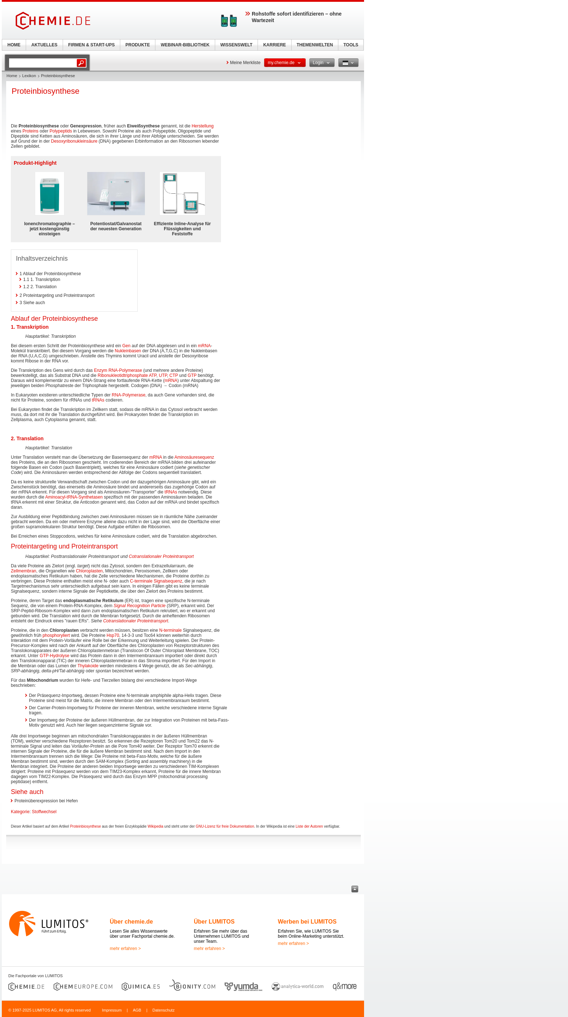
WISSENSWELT (236, 44)
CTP (174, 375)
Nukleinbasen (128, 350)
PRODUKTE (137, 44)
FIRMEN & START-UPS (91, 44)
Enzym (100, 370)
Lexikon (29, 75)
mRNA (204, 345)
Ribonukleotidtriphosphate (122, 375)
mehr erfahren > (125, 948)
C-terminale (141, 581)
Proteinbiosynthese (85, 826)
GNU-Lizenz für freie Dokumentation (225, 826)
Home (12, 75)
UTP (163, 375)
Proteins (30, 131)
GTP (192, 375)
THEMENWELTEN (315, 44)
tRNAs (98, 400)
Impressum (111, 1010)
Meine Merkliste (245, 62)
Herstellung (203, 126)
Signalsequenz (168, 581)
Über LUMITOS (214, 922)
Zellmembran (23, 570)
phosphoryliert (56, 635)
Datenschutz (164, 1010)
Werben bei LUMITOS (307, 922)
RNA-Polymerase (125, 370)
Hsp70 (112, 635)
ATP (152, 375)
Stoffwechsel (44, 811)
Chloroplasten (89, 570)
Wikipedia (155, 826)
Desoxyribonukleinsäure (74, 141)
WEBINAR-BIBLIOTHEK (185, 44)
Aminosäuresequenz (194, 457)
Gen (126, 345)
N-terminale (170, 630)
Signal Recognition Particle (139, 605)
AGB (137, 1010)
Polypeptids (61, 131)
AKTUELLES (45, 44)
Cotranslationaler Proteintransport (161, 556)
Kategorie (20, 811)
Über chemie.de (131, 922)
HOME (14, 44)
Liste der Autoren (309, 826)
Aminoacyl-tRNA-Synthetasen (74, 497)
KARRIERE (274, 44)
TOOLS (350, 44)
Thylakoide (88, 665)
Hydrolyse (59, 655)
